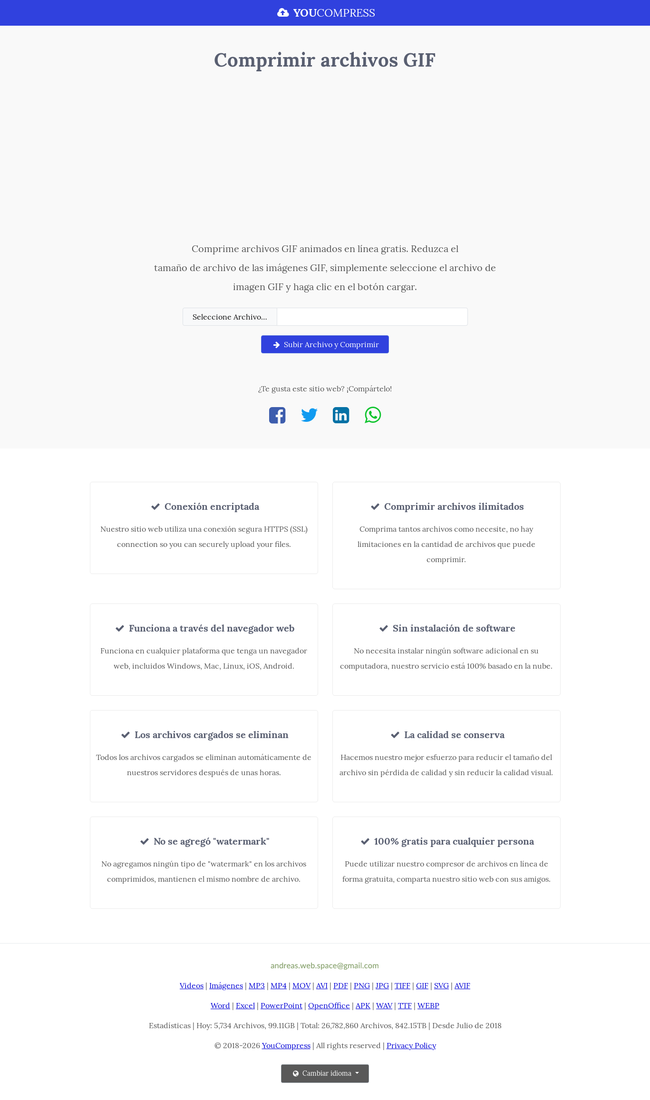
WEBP (428, 1005)
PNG (362, 985)
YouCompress (286, 1045)
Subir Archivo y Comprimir (324, 344)
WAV (384, 1005)
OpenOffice (329, 1005)
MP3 (257, 985)
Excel (245, 1005)
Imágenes (226, 985)
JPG (382, 985)
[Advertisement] (325, 158)
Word (220, 1005)
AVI (322, 985)
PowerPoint (281, 1005)
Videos (192, 985)
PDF (340, 985)
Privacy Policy (411, 1045)
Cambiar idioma (322, 1073)
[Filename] (372, 317)
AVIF (462, 985)
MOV (301, 985)
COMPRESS (325, 12)
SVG (441, 985)
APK (363, 1005)
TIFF (402, 985)
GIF (422, 985)
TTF (405, 1005)
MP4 (279, 985)
